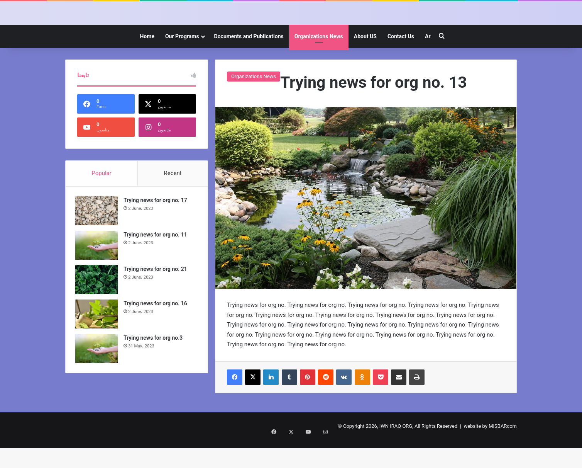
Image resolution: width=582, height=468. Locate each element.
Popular (101, 200)
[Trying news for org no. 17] (98, 240)
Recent (172, 200)
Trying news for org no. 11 (157, 264)
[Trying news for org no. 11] (98, 274)
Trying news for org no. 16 (157, 333)
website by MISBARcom (490, 454)
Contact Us (400, 64)
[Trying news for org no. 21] (98, 309)
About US (365, 64)
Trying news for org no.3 (154, 367)
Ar (428, 64)
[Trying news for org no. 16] (98, 343)
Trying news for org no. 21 (157, 299)
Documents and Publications (249, 64)
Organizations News (318, 64)
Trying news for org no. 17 (157, 230)
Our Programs (182, 64)
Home (147, 64)
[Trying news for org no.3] (98, 378)
